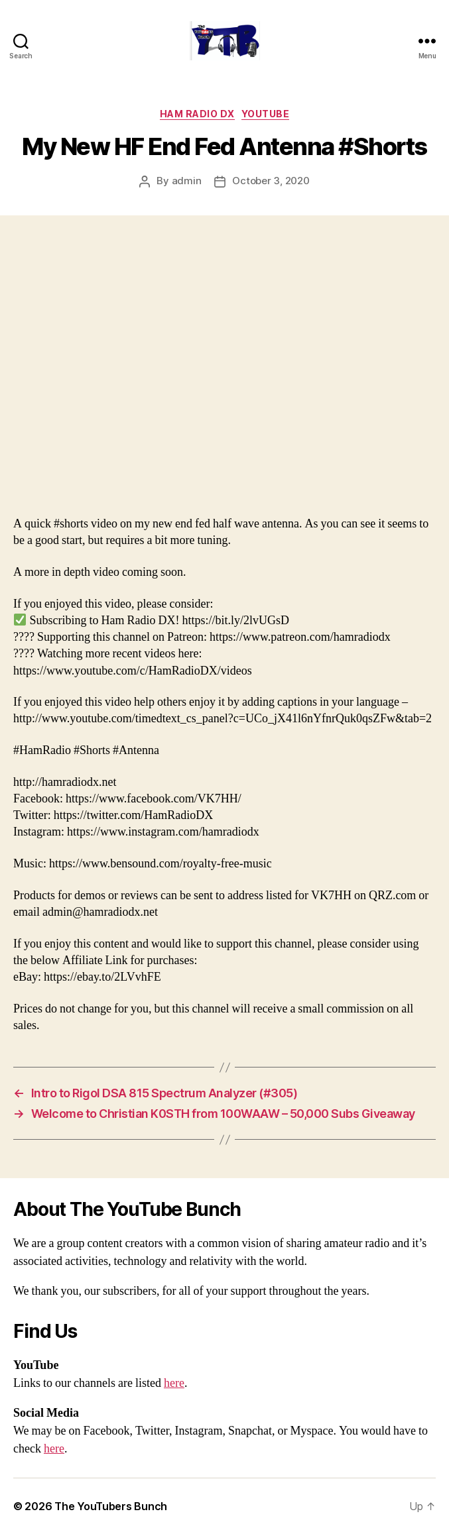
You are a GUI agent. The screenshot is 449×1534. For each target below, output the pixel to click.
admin (187, 180)
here (174, 1383)
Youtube (265, 113)
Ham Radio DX (197, 113)
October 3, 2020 (270, 180)
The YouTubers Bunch (110, 1506)
